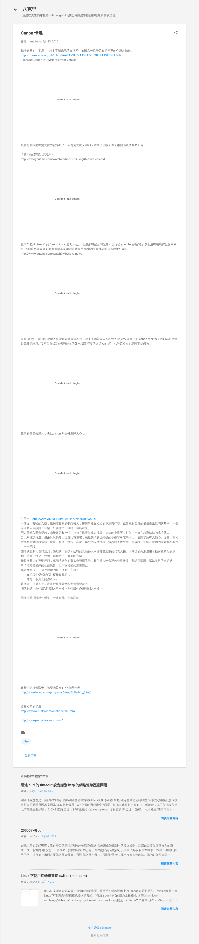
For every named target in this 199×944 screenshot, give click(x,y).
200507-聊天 (31, 830)
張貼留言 (30, 755)
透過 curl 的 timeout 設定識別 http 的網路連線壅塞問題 (64, 785)
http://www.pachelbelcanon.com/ (42, 720)
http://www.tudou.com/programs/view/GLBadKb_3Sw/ (56, 692)
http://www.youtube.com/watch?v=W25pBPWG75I (64, 519)
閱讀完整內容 (169, 818)
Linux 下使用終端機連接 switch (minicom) (54, 876)
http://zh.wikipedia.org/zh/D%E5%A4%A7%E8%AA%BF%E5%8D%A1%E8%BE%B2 (71, 55)
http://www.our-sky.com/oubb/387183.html (48, 711)
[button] (176, 33)
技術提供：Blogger (99, 927)
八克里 (29, 9)
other (26, 741)
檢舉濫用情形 (99, 935)
